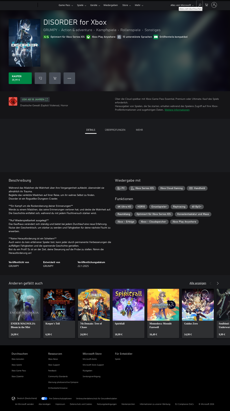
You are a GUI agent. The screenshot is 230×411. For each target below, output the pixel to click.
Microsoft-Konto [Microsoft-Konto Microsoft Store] (90, 359)
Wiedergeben (110, 5)
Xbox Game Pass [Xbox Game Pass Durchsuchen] (19, 370)
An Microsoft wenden (24, 404)
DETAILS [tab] (90, 129)
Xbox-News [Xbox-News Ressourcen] (53, 359)
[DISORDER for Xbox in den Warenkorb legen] (55, 78)
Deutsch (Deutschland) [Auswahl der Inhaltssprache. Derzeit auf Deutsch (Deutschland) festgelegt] (27, 398)
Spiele (80, 5)
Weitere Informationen (177, 109)
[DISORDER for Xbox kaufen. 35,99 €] (20, 78)
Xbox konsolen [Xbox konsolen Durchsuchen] (18, 359)
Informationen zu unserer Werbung (155, 404)
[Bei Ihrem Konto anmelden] (214, 5)
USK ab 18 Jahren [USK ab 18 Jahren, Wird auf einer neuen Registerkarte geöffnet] (35, 99)
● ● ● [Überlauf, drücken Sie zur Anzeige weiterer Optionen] (69, 78)
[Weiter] (217, 283)
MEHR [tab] (139, 129)
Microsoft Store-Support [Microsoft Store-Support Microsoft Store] (93, 365)
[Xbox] (48, 5)
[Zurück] (210, 283)
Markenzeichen (128, 404)
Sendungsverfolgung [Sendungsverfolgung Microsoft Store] (91, 376)
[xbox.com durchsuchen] (199, 5)
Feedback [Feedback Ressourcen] (52, 370)
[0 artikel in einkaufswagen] (206, 4)
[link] (24, 313)
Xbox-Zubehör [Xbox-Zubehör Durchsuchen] (18, 376)
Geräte (93, 5)
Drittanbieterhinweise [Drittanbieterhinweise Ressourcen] (58, 388)
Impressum (60, 404)
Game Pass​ (64, 5)
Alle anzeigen (198, 283)
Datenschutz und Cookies (81, 404)
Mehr (137, 5)
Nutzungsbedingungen (107, 404)
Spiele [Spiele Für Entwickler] (117, 359)
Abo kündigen (45, 404)
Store (125, 5)
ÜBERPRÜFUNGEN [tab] (115, 129)
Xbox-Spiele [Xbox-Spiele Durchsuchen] (17, 365)
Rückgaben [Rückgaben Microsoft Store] (87, 370)
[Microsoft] (24, 5)
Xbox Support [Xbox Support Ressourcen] (54, 365)
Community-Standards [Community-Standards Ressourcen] (58, 376)
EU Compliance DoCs (184, 404)
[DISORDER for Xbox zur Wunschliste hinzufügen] (40, 78)
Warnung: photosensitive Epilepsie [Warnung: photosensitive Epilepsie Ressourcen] (63, 382)
